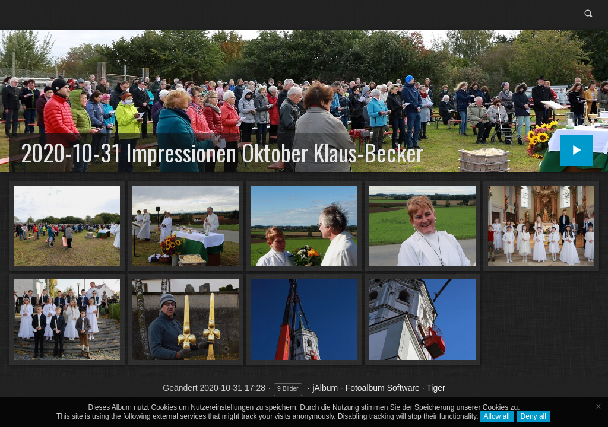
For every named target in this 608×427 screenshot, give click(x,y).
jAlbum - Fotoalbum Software (366, 388)
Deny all (533, 416)
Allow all (497, 416)
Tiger (435, 388)
